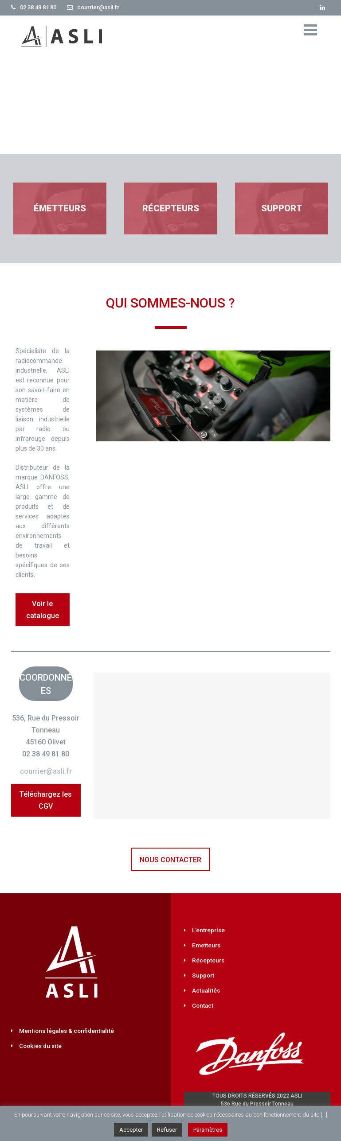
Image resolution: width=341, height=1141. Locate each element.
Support (203, 975)
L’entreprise (208, 930)
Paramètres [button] (207, 1129)
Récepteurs (208, 960)
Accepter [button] (131, 1129)
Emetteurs (206, 945)
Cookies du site (40, 1045)
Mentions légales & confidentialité (66, 1030)
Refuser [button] (167, 1129)
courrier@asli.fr (98, 7)
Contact (202, 1005)
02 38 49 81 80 (38, 7)
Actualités (206, 990)
